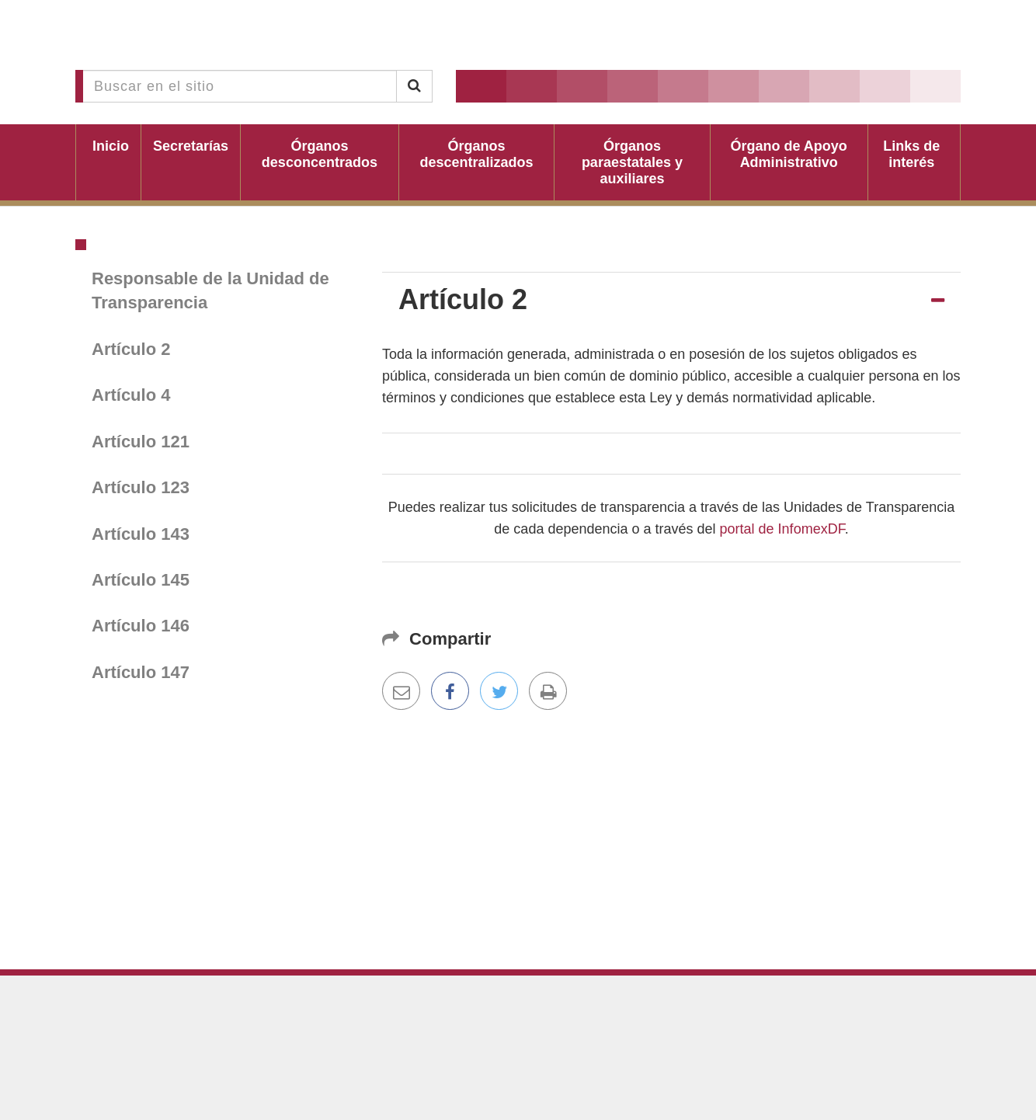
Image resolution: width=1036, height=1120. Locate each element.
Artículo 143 (140, 534)
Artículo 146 (140, 625)
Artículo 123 (140, 487)
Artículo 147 (140, 672)
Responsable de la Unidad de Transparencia (210, 290)
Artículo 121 (140, 441)
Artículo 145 (140, 580)
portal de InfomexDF (782, 529)
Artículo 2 (131, 349)
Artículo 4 (131, 395)
